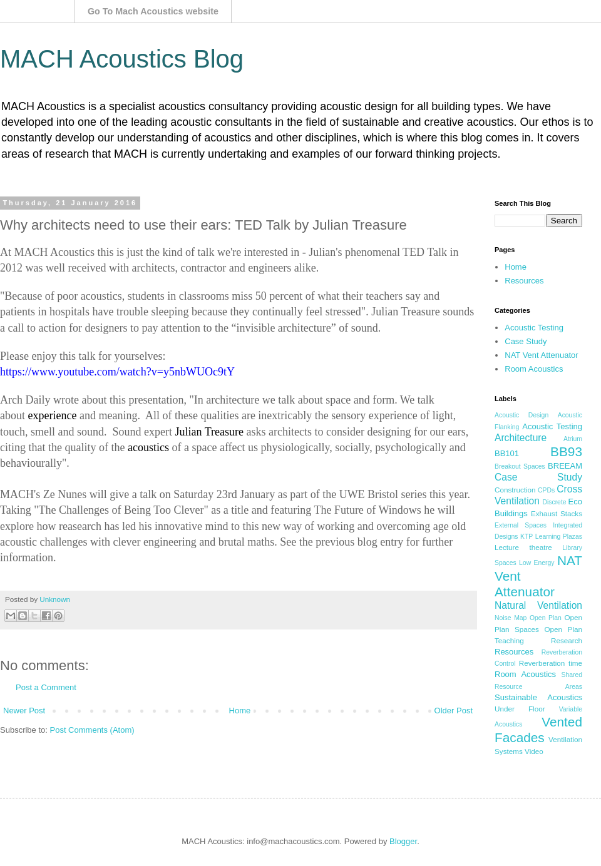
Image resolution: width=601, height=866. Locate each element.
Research (566, 640)
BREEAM (565, 466)
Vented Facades (538, 730)
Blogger (403, 841)
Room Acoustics (534, 369)
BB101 (507, 453)
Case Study (526, 341)
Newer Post (24, 710)
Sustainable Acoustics (538, 697)
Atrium (572, 439)
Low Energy (536, 562)
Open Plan (546, 617)
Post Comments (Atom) (92, 730)
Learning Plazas (558, 536)
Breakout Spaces (520, 466)
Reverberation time (550, 663)
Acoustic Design (521, 415)
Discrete (554, 502)
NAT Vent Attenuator (541, 355)
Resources (524, 280)
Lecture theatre (523, 547)
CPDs (546, 490)
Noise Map (511, 617)
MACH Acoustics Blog (122, 59)
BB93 (566, 451)
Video (534, 751)
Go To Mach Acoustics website (153, 11)
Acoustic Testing (534, 327)
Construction (515, 490)
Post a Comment (46, 687)
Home (240, 710)
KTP (526, 536)
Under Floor (520, 709)
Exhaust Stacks (556, 513)
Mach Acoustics (37, 11)
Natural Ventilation (538, 605)
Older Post (453, 710)
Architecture (521, 437)
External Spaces (521, 525)
